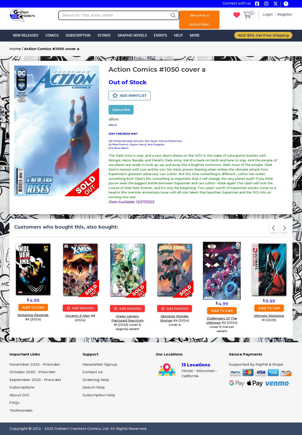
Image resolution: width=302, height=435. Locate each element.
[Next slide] (284, 229)
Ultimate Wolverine (269, 315)
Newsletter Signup (100, 364)
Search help (94, 387)
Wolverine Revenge (33, 315)
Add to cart (33, 307)
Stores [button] (103, 35)
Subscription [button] (78, 35)
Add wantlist (80, 308)
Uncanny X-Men (77, 315)
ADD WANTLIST (129, 95)
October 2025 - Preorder (32, 372)
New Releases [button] (25, 35)
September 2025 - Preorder (35, 379)
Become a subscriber (199, 19)
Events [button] (160, 35)
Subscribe (121, 110)
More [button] (194, 35)
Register (285, 14)
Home (15, 48)
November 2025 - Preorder (34, 364)
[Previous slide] (273, 229)
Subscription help (99, 395)
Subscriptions (21, 387)
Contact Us (93, 372)
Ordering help (96, 379)
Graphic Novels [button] (132, 35)
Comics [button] (52, 35)
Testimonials (21, 410)
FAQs (14, 402)
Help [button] (178, 35)
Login (268, 14)
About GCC (19, 395)
